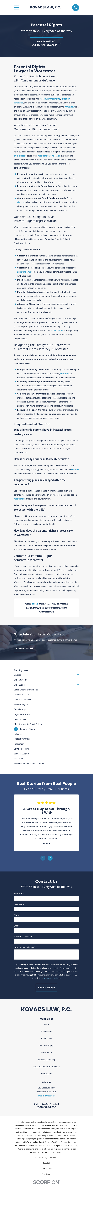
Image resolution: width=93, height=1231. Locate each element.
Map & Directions (46, 1095)
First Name (19, 893)
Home (46, 1024)
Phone (17, 915)
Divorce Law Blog (46, 1059)
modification (20, 498)
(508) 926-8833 (46, 1107)
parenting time (24, 271)
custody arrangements (49, 98)
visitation (56, 155)
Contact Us (46, 1073)
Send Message (46, 987)
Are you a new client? (24, 936)
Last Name (19, 904)
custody (75, 469)
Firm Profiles (46, 1031)
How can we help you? (24, 947)
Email (16, 925)
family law (70, 106)
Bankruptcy (46, 1052)
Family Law (46, 1038)
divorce (20, 202)
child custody (20, 155)
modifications (44, 155)
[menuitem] (45, 674)
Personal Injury (46, 1045)
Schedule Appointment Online (46, 1066)
